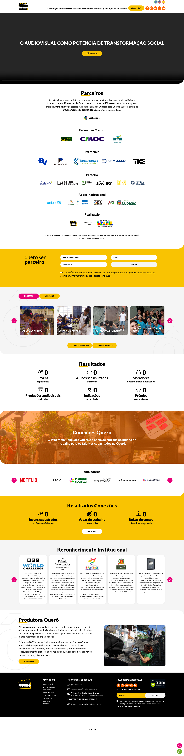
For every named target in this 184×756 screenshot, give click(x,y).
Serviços (49, 296)
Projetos (77, 9)
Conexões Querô (101, 9)
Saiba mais (92, 546)
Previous (14, 327)
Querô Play (114, 9)
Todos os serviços (104, 360)
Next (169, 327)
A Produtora (87, 9)
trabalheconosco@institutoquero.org (86, 718)
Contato (123, 9)
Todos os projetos (80, 360)
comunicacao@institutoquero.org (84, 703)
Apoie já (92, 53)
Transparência (65, 9)
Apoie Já (136, 7)
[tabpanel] (37, 328)
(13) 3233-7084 (77, 699)
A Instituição (52, 9)
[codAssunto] (83, 264)
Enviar (134, 264)
